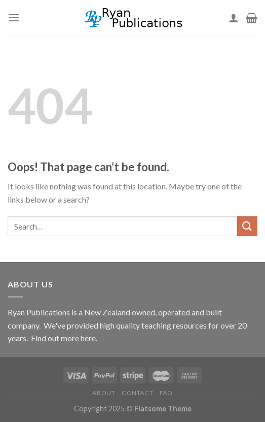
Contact (137, 393)
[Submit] (247, 226)
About (103, 393)
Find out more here (63, 338)
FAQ (166, 393)
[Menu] (14, 17)
